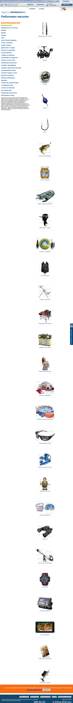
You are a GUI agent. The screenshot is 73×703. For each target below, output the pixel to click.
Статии (41, 9)
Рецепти (30, 4)
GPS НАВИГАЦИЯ (6, 90)
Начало (4, 12)
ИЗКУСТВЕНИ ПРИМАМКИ (8, 40)
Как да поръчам (45, 697)
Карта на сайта (66, 699)
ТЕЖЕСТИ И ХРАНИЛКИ (8, 50)
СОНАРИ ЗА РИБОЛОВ (8, 88)
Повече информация (34, 690)
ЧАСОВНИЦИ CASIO (7, 85)
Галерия (32, 9)
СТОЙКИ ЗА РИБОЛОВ (7, 55)
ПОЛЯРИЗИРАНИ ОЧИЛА (8, 70)
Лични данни (35, 697)
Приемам (46, 690)
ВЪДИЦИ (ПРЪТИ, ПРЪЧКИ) (9, 27)
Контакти (40, 4)
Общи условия (24, 697)
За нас (54, 697)
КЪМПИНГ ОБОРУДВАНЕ (8, 65)
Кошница (66, 1)
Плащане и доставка (64, 697)
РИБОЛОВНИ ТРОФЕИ (7, 95)
